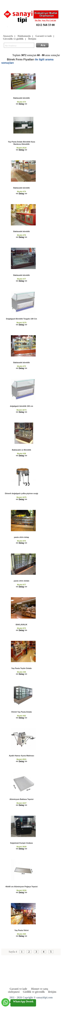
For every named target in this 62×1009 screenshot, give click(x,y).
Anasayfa (8, 36)
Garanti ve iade (43, 36)
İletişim (32, 39)
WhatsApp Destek (23, 1001)
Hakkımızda (24, 36)
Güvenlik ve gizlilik (13, 39)
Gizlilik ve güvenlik (34, 991)
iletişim (52, 991)
